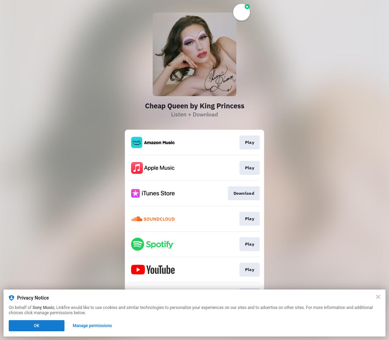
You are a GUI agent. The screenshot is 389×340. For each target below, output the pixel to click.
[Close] (378, 296)
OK (36, 325)
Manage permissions (92, 325)
